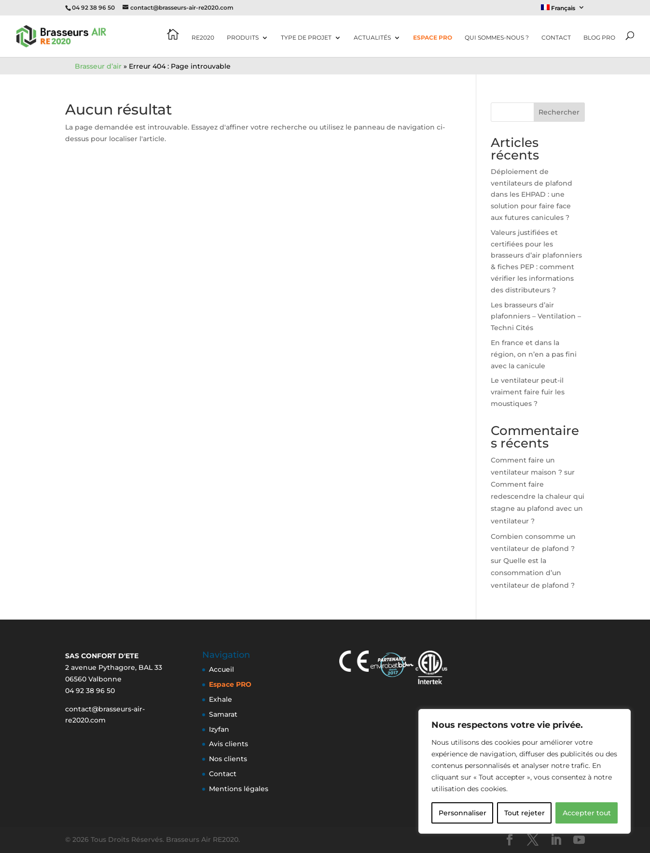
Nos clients (228, 758)
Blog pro (599, 37)
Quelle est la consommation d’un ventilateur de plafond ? (533, 572)
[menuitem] (563, 9)
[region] (524, 771)
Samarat (223, 714)
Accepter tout (587, 813)
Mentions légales (238, 788)
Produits (243, 37)
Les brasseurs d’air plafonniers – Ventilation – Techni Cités (536, 317)
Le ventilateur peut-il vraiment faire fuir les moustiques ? (528, 392)
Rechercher (559, 112)
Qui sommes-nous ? (497, 37)
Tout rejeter (524, 813)
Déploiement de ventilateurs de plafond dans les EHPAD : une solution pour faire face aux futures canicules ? (531, 194)
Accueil (221, 669)
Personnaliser (462, 813)
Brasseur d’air (98, 66)
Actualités (372, 37)
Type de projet (306, 37)
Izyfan (219, 729)
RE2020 (203, 37)
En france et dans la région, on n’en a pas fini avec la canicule (534, 354)
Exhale (220, 699)
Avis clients (228, 743)
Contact (556, 37)
